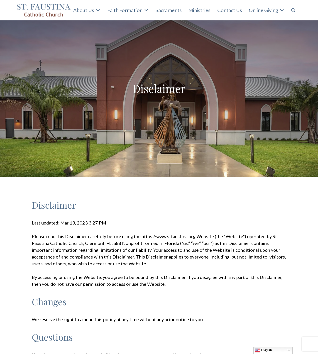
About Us (86, 10)
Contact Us (229, 10)
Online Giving (266, 10)
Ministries (199, 10)
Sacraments (169, 10)
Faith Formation (128, 10)
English (263, 350)
